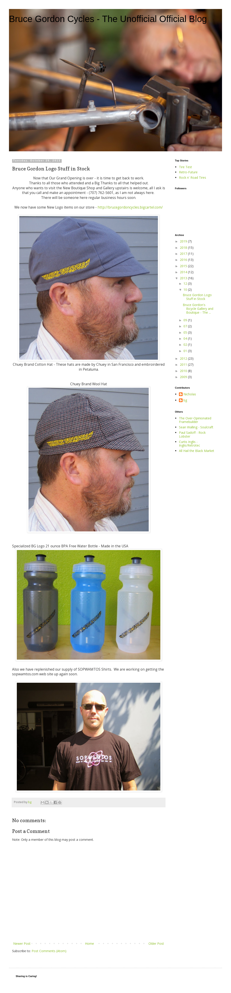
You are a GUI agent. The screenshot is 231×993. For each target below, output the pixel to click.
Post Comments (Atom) (49, 951)
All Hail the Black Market (196, 451)
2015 (184, 266)
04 (185, 338)
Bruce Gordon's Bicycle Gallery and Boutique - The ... (198, 309)
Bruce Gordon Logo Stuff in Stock (197, 297)
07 (185, 326)
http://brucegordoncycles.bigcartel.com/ (130, 207)
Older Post (156, 943)
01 (185, 351)
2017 (184, 253)
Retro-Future (188, 172)
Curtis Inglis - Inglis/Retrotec (189, 444)
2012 (184, 358)
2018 (184, 247)
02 (185, 344)
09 (185, 320)
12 (185, 283)
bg (185, 400)
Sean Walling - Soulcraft (196, 427)
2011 (184, 364)
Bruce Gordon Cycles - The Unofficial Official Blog (108, 19)
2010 (184, 371)
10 (185, 289)
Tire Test (185, 167)
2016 (184, 260)
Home (89, 943)
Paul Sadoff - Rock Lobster (192, 434)
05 (185, 332)
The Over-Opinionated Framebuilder (195, 420)
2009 (184, 377)
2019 (184, 241)
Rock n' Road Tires (192, 177)
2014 (184, 272)
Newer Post (22, 943)
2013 (184, 278)
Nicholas (189, 394)
